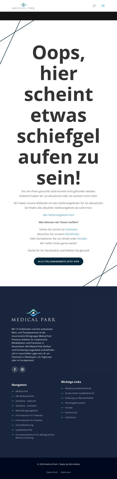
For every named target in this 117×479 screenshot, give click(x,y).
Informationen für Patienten (29, 415)
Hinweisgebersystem (75, 402)
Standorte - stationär (26, 400)
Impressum (70, 417)
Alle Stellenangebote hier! (58, 215)
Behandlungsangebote (27, 410)
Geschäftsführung (24, 424)
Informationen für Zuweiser (29, 420)
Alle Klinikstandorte (25, 396)
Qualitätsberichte (24, 429)
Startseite (71, 229)
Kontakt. (82, 238)
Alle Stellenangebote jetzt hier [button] (58, 261)
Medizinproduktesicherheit (78, 388)
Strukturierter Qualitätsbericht (79, 393)
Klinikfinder (72, 234)
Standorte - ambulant (26, 405)
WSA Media (74, 464)
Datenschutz (71, 412)
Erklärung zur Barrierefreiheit (79, 397)
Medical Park (22, 391)
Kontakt (69, 407)
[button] (103, 8)
